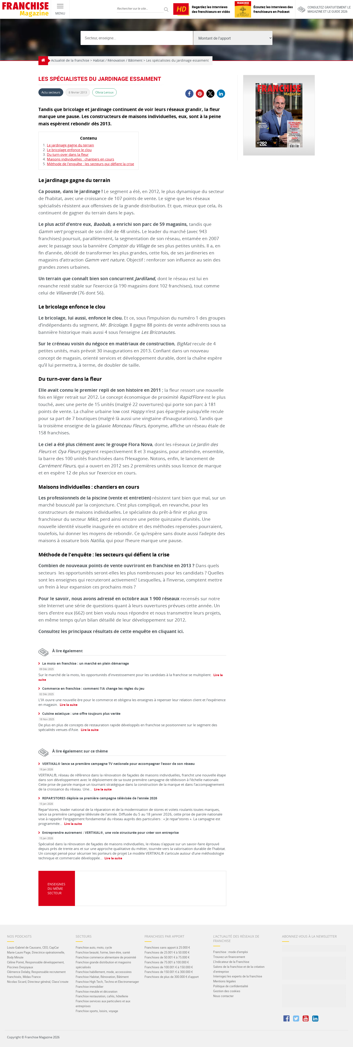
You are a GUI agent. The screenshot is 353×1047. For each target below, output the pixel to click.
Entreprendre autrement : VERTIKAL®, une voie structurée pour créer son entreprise (110, 832)
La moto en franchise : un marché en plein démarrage (85, 663)
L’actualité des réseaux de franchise (236, 938)
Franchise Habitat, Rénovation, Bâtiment (102, 977)
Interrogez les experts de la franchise (237, 976)
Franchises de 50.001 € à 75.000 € (167, 957)
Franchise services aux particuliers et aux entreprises (103, 1003)
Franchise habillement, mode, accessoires (104, 972)
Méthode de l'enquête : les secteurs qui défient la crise (90, 163)
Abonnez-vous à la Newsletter (309, 936)
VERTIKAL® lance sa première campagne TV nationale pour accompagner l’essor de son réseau (118, 763)
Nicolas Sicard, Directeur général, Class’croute (37, 982)
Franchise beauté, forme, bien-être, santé (103, 952)
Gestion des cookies (226, 991)
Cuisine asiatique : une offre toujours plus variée (81, 713)
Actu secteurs (50, 92)
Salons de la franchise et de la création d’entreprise (238, 969)
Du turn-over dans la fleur (68, 154)
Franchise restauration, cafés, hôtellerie (102, 996)
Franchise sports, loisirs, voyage (97, 1011)
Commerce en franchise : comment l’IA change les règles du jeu (93, 688)
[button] (189, 93)
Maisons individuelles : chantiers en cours (80, 159)
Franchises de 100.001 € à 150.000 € (169, 967)
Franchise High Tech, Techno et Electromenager (107, 982)
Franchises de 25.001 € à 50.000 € (167, 952)
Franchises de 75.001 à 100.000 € (167, 962)
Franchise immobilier (89, 986)
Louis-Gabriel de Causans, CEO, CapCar (33, 947)
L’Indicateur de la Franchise (231, 962)
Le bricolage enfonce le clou (69, 149)
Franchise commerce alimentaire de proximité (106, 957)
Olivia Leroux (104, 92)
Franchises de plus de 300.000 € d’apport (172, 977)
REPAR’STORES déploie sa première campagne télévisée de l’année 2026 (99, 798)
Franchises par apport (164, 936)
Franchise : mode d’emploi (230, 952)
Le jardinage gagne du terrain (70, 145)
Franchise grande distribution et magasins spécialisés (103, 964)
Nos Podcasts (19, 936)
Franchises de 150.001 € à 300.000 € (169, 972)
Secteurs (84, 936)
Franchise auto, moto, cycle (94, 947)
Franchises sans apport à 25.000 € (167, 947)
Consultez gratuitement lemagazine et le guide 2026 (324, 9)
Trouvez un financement (229, 957)
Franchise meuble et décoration (96, 991)
